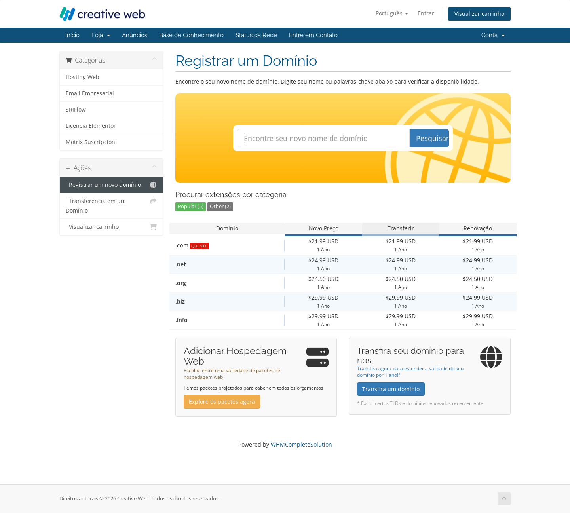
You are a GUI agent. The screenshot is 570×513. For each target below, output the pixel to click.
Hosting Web (82, 77)
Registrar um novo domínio (111, 185)
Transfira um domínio (391, 389)
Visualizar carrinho (479, 13)
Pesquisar (432, 138)
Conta (493, 35)
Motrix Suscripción (90, 142)
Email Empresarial (90, 93)
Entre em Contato (313, 35)
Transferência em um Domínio (111, 205)
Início (72, 35)
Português (392, 13)
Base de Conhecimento (191, 35)
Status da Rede (256, 35)
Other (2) (220, 206)
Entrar (426, 13)
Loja (100, 35)
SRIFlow (76, 109)
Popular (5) (190, 206)
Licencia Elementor (91, 125)
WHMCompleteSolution (301, 444)
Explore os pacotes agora (222, 401)
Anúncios (134, 35)
